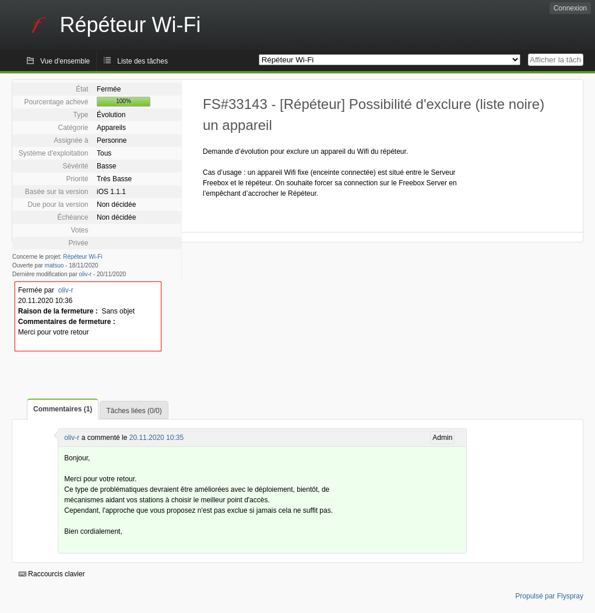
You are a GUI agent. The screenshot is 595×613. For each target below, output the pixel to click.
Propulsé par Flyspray (549, 596)
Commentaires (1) (62, 409)
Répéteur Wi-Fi (82, 256)
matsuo (54, 265)
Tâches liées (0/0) (133, 411)
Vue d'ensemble (65, 61)
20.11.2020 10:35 (156, 438)
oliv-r (85, 274)
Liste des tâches (142, 61)
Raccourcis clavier (52, 574)
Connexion (570, 8)
